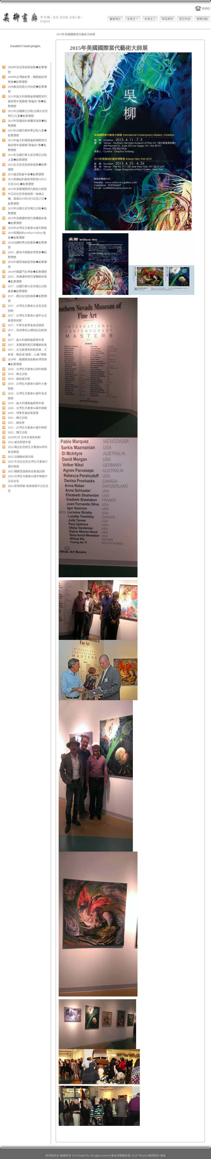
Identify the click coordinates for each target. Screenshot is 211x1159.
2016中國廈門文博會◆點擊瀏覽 (27, 271)
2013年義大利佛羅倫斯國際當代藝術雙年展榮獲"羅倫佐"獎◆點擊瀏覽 (27, 145)
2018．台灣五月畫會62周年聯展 (27, 369)
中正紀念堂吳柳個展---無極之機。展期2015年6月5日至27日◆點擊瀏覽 (27, 198)
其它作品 (184, 19)
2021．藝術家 (16, 422)
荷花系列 (167, 19)
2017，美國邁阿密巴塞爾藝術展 (27, 344)
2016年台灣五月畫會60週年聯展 (27, 228)
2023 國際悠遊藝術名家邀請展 (26, 471)
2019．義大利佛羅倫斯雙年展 (26, 403)
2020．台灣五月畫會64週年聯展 (27, 408)
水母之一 (132, 19)
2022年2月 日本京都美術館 (24, 437)
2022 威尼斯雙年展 (19, 442)
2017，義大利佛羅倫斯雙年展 (26, 340)
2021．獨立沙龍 (17, 417)
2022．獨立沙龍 (17, 432)
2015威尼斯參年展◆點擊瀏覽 (26, 174)
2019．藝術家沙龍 (19, 378)
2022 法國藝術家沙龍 (21, 456)
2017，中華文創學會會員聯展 (26, 325)
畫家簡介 (115, 19)
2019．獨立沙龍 (17, 374)
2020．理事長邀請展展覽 (23, 413)
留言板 (64, 17)
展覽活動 (202, 19)
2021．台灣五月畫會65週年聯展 (27, 427)
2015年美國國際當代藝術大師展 (27, 189)
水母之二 (150, 19)
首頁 (55, 17)
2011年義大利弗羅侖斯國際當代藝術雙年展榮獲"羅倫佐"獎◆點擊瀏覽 (27, 101)
